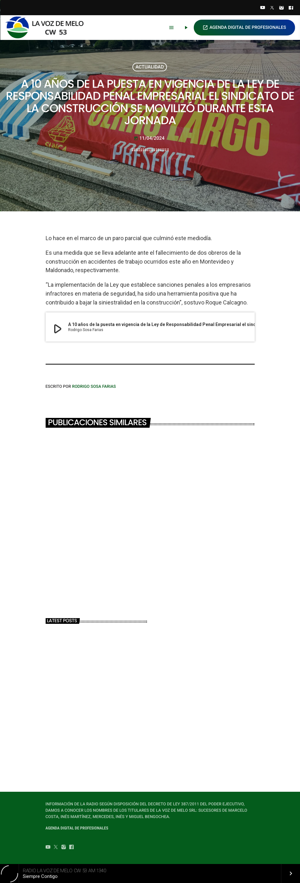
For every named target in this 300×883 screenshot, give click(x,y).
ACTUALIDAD (150, 67)
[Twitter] (272, 8)
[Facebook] (290, 8)
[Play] (186, 27)
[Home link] (47, 27)
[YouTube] (262, 8)
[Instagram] (281, 8)
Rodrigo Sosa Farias (94, 386)
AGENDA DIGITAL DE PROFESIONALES (244, 27)
